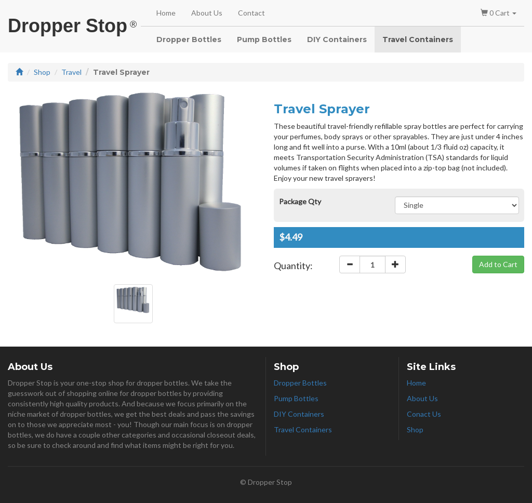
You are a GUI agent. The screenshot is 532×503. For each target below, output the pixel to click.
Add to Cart (498, 264)
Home (166, 12)
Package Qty (300, 201)
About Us (206, 12)
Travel (71, 72)
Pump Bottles (264, 39)
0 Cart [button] (498, 12)
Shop (42, 72)
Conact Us (424, 413)
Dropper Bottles (188, 39)
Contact (251, 12)
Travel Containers (417, 39)
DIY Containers (337, 39)
